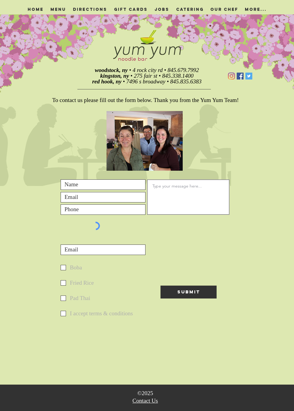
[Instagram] (231, 76)
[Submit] (188, 292)
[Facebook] (240, 76)
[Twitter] (248, 76)
